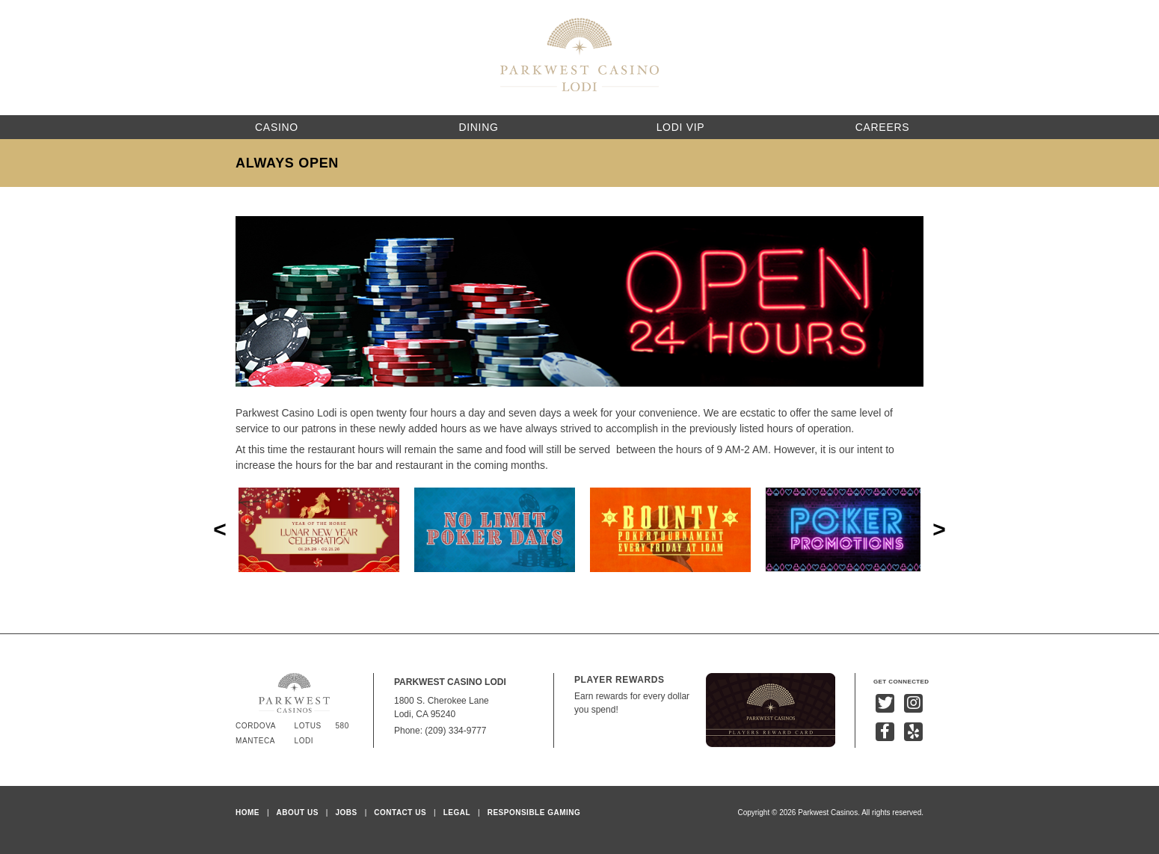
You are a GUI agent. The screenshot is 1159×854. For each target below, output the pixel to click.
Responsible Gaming (534, 812)
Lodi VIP (681, 127)
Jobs (346, 812)
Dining (478, 127)
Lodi (304, 741)
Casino (276, 127)
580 (342, 726)
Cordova (256, 726)
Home (247, 812)
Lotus (308, 726)
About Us (298, 812)
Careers (882, 127)
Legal (456, 812)
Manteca (255, 741)
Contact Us (400, 812)
